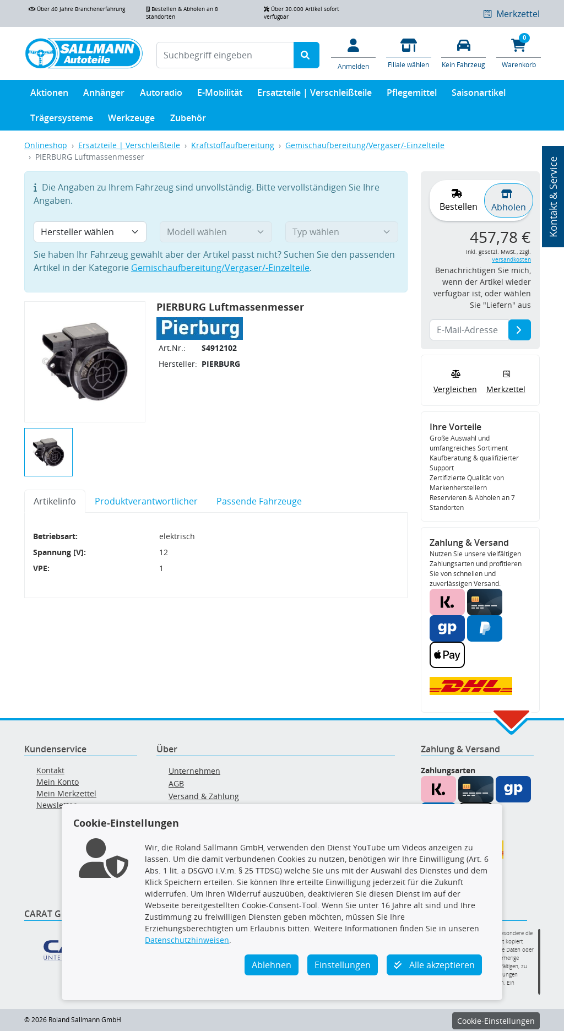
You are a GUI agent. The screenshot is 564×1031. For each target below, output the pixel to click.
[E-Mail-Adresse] (519, 329)
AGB (176, 783)
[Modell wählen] (216, 231)
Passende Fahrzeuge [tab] (259, 501)
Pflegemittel (412, 95)
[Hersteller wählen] (90, 231)
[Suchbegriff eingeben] (225, 55)
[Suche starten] (306, 55)
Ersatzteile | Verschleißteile (314, 95)
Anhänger (103, 95)
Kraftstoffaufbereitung (232, 145)
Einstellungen (342, 965)
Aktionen (49, 95)
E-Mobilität (219, 95)
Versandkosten (511, 259)
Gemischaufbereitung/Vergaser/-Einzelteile (364, 145)
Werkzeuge (131, 120)
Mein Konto (57, 782)
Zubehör (188, 120)
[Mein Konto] (353, 53)
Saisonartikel (479, 95)
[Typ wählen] (341, 231)
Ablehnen (271, 965)
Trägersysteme (61, 120)
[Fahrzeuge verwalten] (463, 52)
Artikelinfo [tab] (55, 501)
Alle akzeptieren (434, 965)
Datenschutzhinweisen (187, 940)
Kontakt (50, 770)
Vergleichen (455, 380)
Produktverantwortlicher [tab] (146, 501)
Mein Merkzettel (66, 793)
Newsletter (56, 805)
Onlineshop (45, 145)
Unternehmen (194, 771)
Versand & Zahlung (204, 796)
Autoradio (161, 95)
